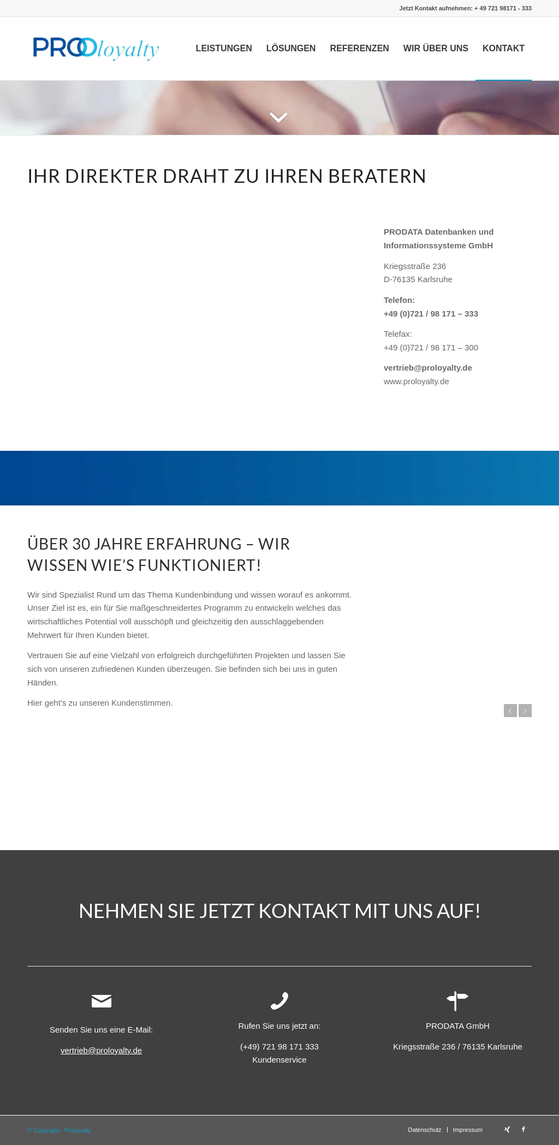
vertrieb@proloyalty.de (428, 367)
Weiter (525, 710)
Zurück (510, 710)
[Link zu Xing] (507, 1129)
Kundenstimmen (140, 702)
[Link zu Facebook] (523, 1129)
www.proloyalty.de (416, 381)
